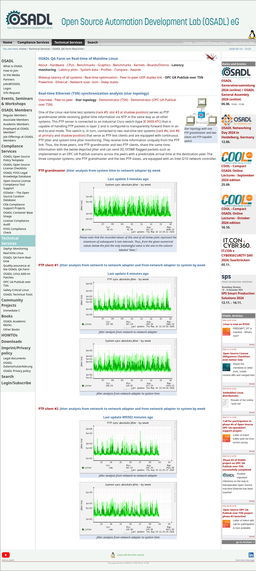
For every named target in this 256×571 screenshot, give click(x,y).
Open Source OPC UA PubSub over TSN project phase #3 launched (238, 513)
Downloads (11, 341)
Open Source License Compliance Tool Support (17, 184)
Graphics (104, 65)
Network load (80, 82)
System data (89, 70)
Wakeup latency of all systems (60, 77)
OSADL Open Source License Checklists (16, 166)
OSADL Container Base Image (18, 214)
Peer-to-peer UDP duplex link (141, 77)
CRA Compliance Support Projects (14, 206)
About (43, 65)
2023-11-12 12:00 (229, 349)
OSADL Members (16, 110)
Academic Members (16, 124)
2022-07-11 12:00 (229, 417)
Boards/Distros (158, 65)
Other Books (11, 329)
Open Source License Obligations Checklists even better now (236, 356)
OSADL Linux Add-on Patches (16, 275)
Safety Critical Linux (16, 290)
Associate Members (16, 120)
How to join (10, 70)
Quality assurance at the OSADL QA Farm (16, 267)
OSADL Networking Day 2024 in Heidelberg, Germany (238, 130)
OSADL (7, 60)
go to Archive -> (245, 542)
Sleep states (109, 82)
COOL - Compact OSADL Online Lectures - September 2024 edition (238, 171)
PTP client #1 (48, 265)
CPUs (70, 65)
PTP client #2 (48, 409)
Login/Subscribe (242, 42)
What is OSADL (13, 66)
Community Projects (12, 302)
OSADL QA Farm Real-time (67, 49)
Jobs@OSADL (11, 84)
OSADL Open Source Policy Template (16, 158)
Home (187, 42)
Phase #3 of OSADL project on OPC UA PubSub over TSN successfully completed (237, 464)
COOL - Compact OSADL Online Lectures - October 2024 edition (237, 214)
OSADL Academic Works (14, 323)
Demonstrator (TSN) (113, 100)
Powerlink (46, 82)
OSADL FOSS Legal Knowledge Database (17, 174)
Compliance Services (12, 148)
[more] (251, 345)
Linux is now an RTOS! (236, 324)
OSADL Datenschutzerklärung (17, 364)
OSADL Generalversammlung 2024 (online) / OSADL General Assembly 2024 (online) (238, 88)
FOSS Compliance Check (14, 230)
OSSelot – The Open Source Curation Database (16, 196)
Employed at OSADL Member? (16, 130)
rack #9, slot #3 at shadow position (122, 112)
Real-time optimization (101, 77)
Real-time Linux (13, 253)
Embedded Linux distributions (233, 394)
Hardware (57, 65)
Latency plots (68, 70)
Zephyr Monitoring (15, 248)
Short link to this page (245, 560)
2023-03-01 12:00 (229, 389)
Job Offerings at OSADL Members (18, 138)
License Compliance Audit (16, 222)
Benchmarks (86, 65)
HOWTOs (9, 335)
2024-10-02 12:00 (229, 320)
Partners (9, 79)
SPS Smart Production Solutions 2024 (238, 294)
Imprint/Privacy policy (211, 42)
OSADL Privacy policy (17, 371)
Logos (7, 88)
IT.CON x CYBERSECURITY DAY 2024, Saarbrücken (237, 253)
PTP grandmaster (52, 170)
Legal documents (14, 358)
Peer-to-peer (64, 100)
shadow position (73, 135)
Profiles (106, 70)
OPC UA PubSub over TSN (17, 283)
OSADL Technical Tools (18, 294)
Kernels (139, 65)
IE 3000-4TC (151, 121)
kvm (95, 82)
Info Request (11, 93)
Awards (135, 70)
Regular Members (15, 115)
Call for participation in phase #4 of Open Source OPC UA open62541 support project (238, 425)
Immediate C (11, 310)
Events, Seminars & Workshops (17, 101)
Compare (121, 70)
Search (7, 376)
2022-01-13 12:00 (229, 456)
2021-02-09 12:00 (229, 506)
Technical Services (39, 49)
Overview (45, 100)
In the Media (11, 75)
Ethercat (61, 82)
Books (7, 316)
